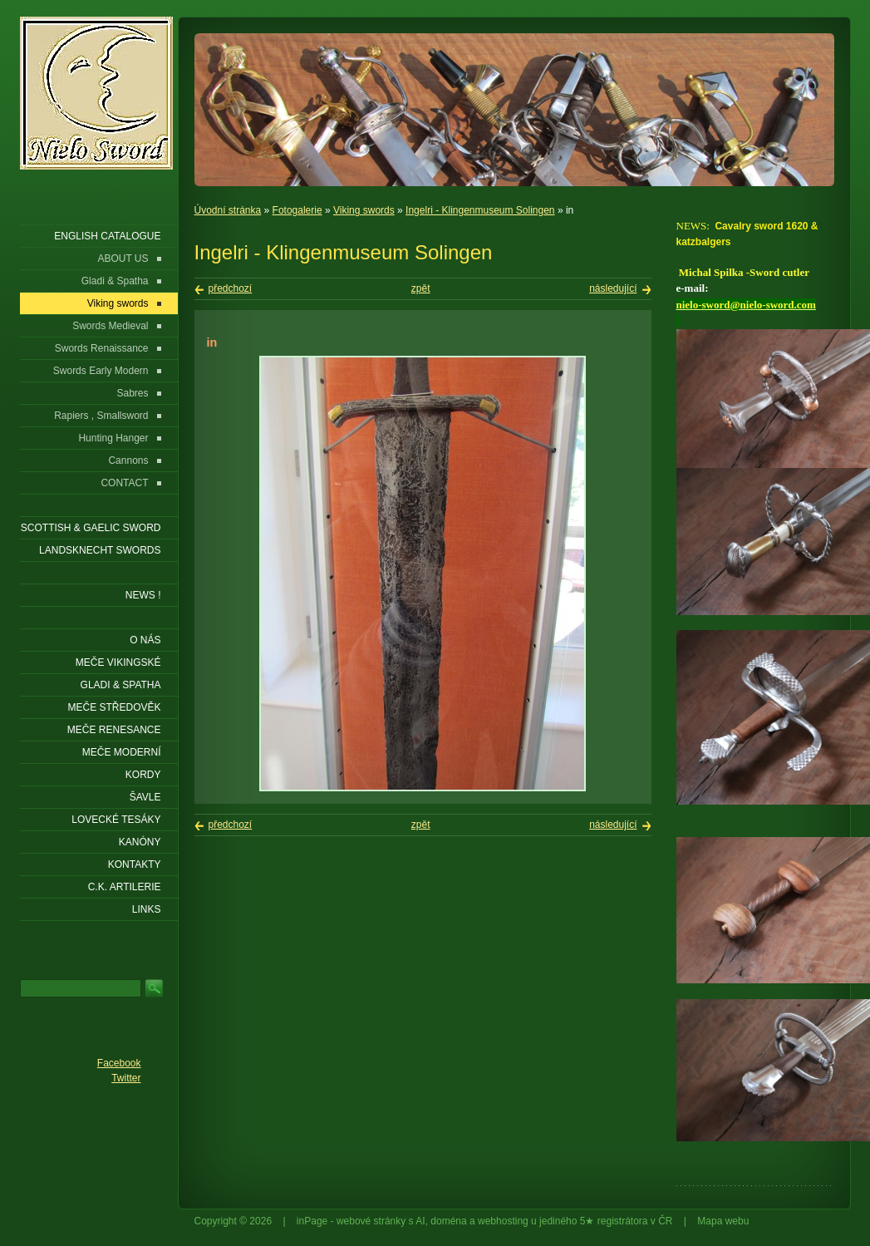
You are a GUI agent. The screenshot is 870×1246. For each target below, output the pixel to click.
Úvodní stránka (228, 210)
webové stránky (371, 1221)
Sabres (132, 393)
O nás (145, 640)
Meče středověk (113, 707)
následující (613, 288)
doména (448, 1221)
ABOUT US (122, 258)
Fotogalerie (297, 210)
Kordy (143, 775)
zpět (420, 288)
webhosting (503, 1221)
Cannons (128, 460)
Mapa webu (723, 1221)
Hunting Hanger (113, 438)
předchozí (231, 288)
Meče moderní (121, 752)
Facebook (119, 1063)
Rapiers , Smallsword (101, 415)
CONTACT (124, 483)
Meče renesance (114, 730)
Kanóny (140, 842)
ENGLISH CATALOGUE (107, 236)
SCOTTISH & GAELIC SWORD (91, 528)
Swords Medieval (110, 326)
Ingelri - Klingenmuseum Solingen (480, 210)
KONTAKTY (134, 864)
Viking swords (364, 210)
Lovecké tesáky (115, 819)
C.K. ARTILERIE (124, 887)
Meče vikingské (118, 662)
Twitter (125, 1078)
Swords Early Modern (101, 371)
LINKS (146, 909)
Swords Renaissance (102, 348)
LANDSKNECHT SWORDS (99, 550)
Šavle (145, 797)
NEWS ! (143, 595)
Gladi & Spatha (115, 281)
